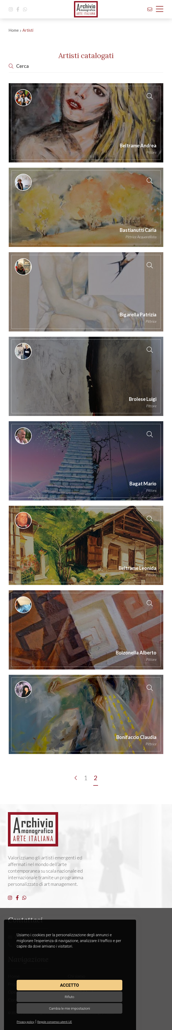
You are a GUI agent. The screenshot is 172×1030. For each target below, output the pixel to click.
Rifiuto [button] (69, 997)
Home (14, 30)
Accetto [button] (69, 985)
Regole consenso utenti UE (54, 1022)
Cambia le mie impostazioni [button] (69, 1008)
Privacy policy (25, 1022)
